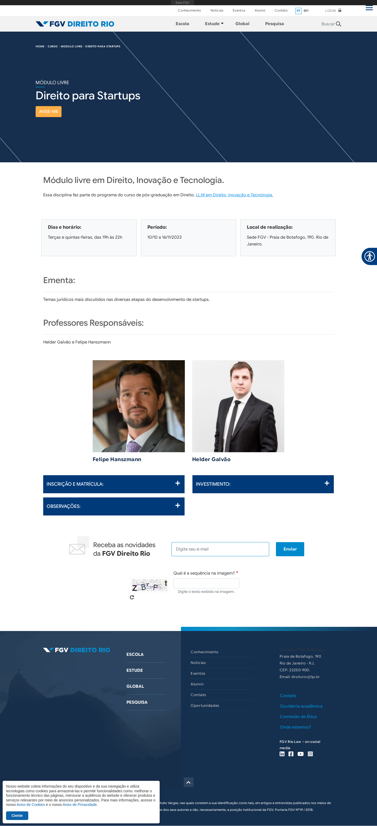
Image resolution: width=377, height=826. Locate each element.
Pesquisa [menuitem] (274, 23)
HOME (40, 46)
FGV (182, 2)
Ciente (17, 815)
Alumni (260, 10)
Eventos (239, 10)
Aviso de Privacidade (80, 804)
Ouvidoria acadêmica (301, 706)
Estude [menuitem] (212, 23)
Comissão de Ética (298, 716)
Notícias (216, 10)
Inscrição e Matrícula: (113, 484)
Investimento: (262, 484)
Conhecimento (189, 10)
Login (330, 11)
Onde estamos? (295, 727)
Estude (134, 670)
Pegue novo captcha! (132, 597)
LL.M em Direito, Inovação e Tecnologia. (234, 195)
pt (299, 11)
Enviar (290, 549)
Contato (281, 10)
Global (135, 686)
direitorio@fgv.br (305, 676)
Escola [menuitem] (182, 23)
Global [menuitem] (242, 23)
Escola (135, 654)
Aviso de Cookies (30, 804)
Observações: (113, 506)
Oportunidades (205, 705)
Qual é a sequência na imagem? (204, 573)
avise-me (48, 111)
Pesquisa (137, 702)
